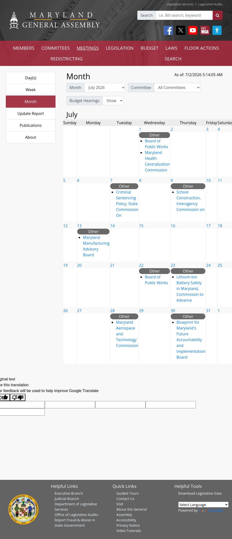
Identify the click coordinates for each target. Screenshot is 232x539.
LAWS (171, 48)
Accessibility (126, 519)
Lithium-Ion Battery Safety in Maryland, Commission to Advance (190, 288)
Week (31, 89)
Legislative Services (180, 4)
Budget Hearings (85, 100)
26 (65, 310)
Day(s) (30, 77)
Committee (141, 87)
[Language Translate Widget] (203, 504)
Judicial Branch (66, 498)
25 (220, 265)
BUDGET (149, 48)
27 (79, 310)
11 (220, 180)
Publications (31, 125)
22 (141, 265)
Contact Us (125, 498)
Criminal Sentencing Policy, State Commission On (127, 203)
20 (79, 265)
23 (173, 265)
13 (79, 225)
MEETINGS (88, 48)
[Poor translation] (17, 397)
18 (220, 225)
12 (65, 225)
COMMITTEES (55, 48)
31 (208, 310)
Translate (211, 510)
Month (31, 101)
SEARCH (173, 59)
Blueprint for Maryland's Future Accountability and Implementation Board (191, 340)
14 (112, 225)
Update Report (30, 113)
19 (65, 265)
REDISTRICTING (66, 59)
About (30, 137)
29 (141, 310)
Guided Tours (127, 493)
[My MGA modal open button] (203, 30)
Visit (119, 503)
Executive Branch (68, 493)
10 (208, 180)
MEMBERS (23, 48)
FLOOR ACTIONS (202, 48)
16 (173, 225)
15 (141, 225)
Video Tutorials (128, 530)
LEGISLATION (120, 48)
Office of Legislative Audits (76, 514)
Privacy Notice (128, 525)
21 (112, 265)
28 (112, 310)
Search (146, 15)
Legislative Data (209, 493)
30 (173, 310)
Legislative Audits (210, 4)
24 (208, 265)
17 (208, 225)
